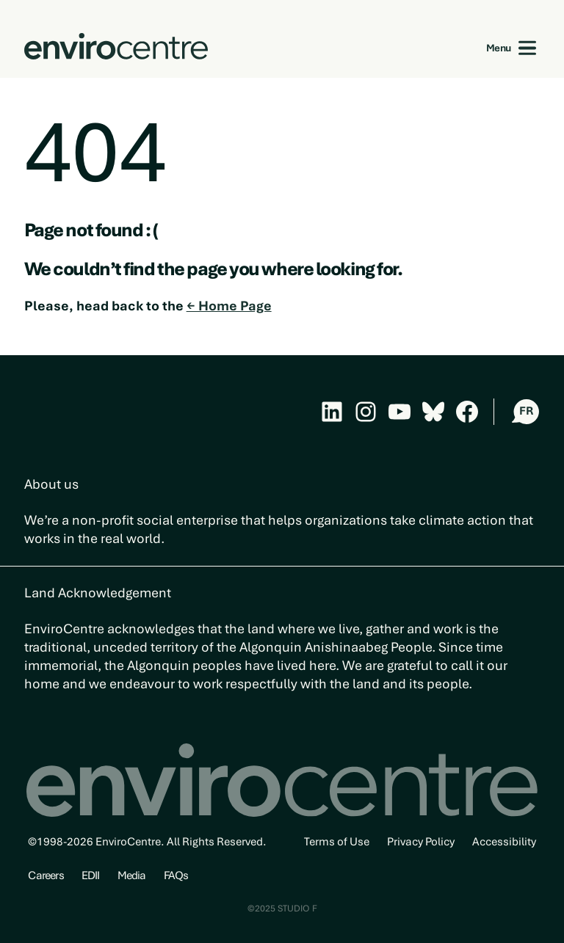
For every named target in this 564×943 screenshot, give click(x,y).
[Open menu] (527, 48)
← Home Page (229, 305)
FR (526, 411)
